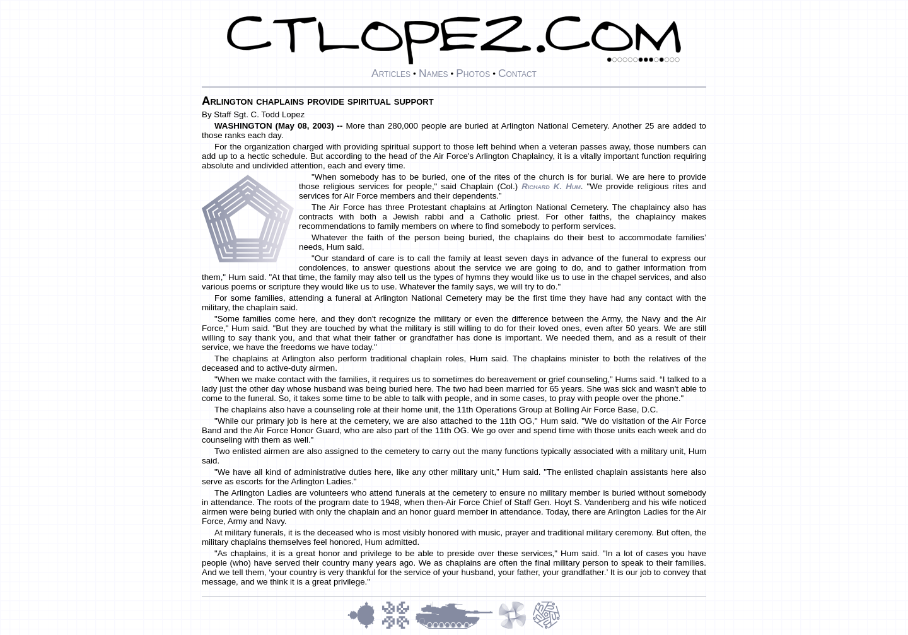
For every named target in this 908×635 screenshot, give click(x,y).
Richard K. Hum (551, 186)
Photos (473, 73)
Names (433, 73)
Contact (517, 73)
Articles (390, 73)
